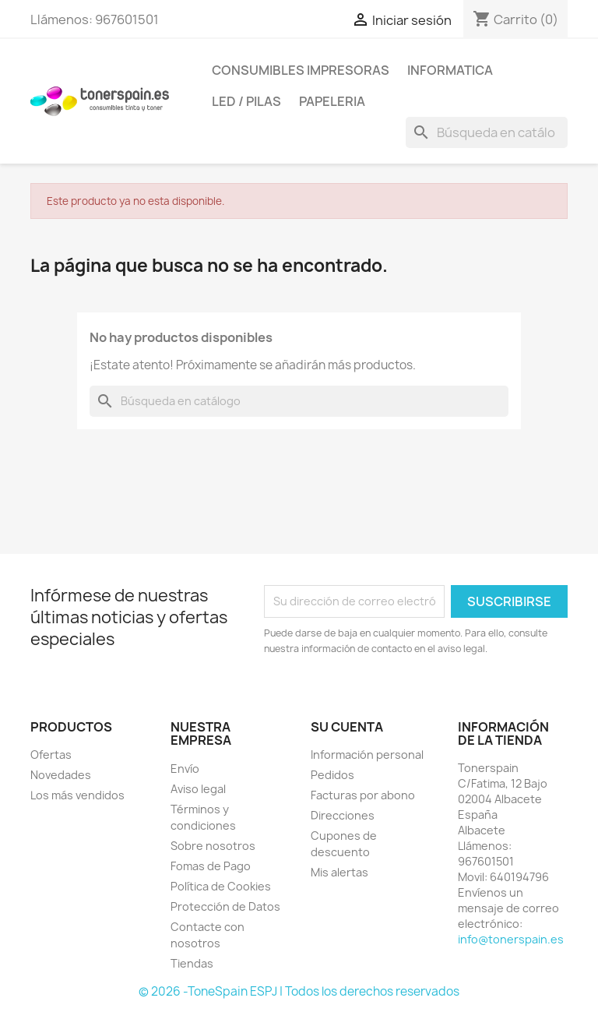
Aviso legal (198, 788)
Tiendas (192, 963)
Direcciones (343, 815)
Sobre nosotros (213, 845)
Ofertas (51, 754)
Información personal (367, 754)
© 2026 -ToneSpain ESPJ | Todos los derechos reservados (299, 991)
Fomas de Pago (211, 866)
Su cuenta (347, 726)
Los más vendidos (77, 795)
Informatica (450, 70)
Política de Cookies (221, 886)
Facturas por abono (363, 795)
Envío (185, 768)
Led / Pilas (246, 101)
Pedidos (332, 774)
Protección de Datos (225, 906)
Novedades (60, 774)
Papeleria (332, 101)
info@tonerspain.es (511, 939)
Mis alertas (339, 872)
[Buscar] (487, 132)
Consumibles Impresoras (300, 70)
